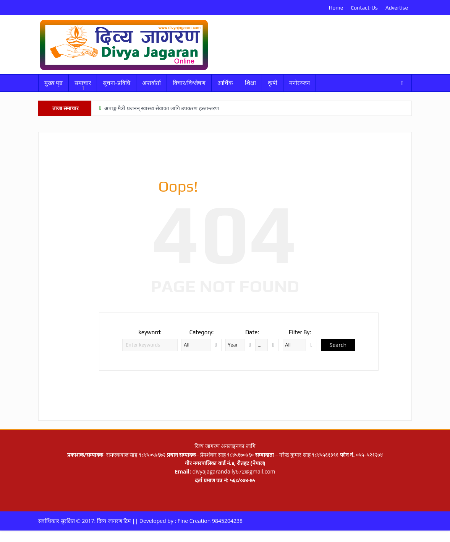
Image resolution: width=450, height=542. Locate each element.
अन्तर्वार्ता (151, 83)
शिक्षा (250, 83)
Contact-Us (364, 8)
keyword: (150, 332)
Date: (252, 332)
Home (336, 8)
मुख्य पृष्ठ (53, 83)
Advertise (396, 8)
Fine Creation (194, 520)
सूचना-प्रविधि (116, 83)
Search (338, 344)
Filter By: (300, 332)
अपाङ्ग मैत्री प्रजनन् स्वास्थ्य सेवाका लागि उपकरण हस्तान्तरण (161, 108)
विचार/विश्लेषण (189, 83)
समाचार (82, 83)
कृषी (272, 83)
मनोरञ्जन (299, 83)
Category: (201, 332)
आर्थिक (225, 83)
